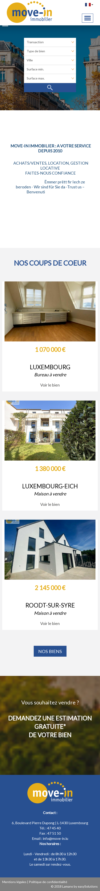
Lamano (67, 886)
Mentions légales (14, 882)
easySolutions (88, 886)
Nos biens (50, 651)
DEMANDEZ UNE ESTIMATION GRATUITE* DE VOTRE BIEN (50, 727)
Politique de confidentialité (48, 882)
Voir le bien (50, 384)
